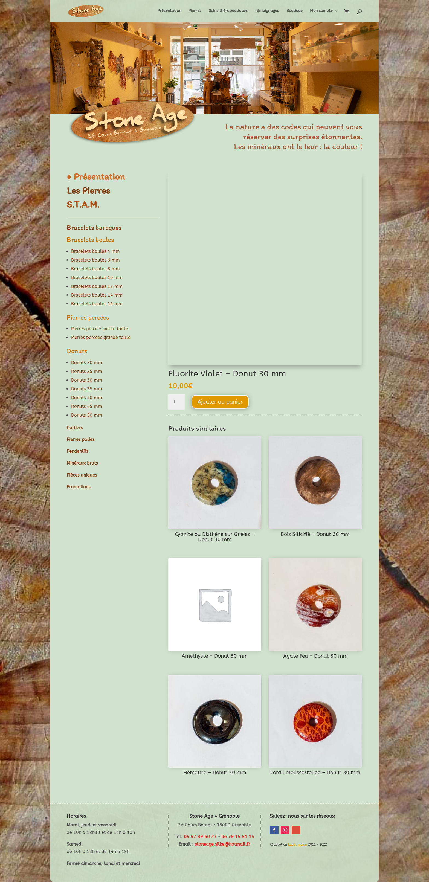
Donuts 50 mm (86, 415)
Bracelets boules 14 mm (97, 295)
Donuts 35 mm (86, 388)
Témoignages (267, 11)
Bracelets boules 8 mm (95, 268)
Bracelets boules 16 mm (97, 303)
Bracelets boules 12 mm (97, 286)
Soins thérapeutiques (228, 11)
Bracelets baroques (94, 227)
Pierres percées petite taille (99, 328)
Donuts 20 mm (86, 362)
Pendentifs (77, 451)
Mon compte (321, 11)
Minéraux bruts (82, 463)
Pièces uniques (82, 475)
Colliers (75, 427)
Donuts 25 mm (86, 371)
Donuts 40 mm (86, 397)
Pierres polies (80, 439)
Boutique (294, 11)
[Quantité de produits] (176, 402)
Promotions (78, 486)
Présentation (169, 11)
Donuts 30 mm (86, 380)
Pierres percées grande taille (101, 337)
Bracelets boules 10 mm (97, 277)
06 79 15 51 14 (237, 836)
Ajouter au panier (220, 402)
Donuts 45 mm (86, 406)
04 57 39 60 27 (200, 836)
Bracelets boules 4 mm (95, 251)
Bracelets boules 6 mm (95, 260)
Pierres (195, 11)
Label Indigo (297, 844)
